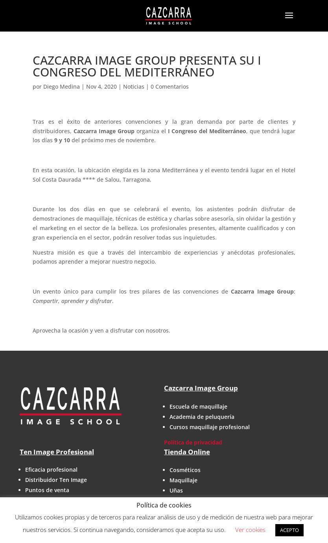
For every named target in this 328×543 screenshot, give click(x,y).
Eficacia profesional (51, 469)
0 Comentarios (170, 86)
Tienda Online (187, 451)
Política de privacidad (193, 442)
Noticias (133, 86)
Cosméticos (185, 470)
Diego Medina (61, 86)
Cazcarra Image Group (201, 387)
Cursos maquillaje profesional (210, 427)
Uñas (176, 490)
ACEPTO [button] (289, 530)
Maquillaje (183, 480)
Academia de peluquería (202, 416)
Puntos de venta (47, 490)
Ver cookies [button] (250, 530)
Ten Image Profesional (57, 451)
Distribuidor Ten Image (56, 479)
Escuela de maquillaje (198, 406)
